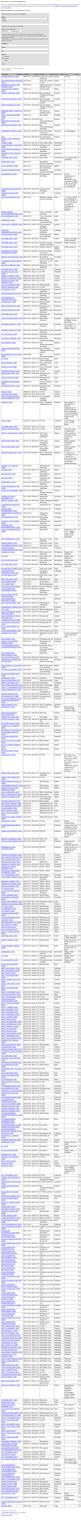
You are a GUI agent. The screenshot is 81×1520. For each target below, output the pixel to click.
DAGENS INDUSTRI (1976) (10, 310)
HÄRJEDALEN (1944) (8, 302)
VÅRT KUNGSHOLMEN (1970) (12, 318)
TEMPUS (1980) (6, 143)
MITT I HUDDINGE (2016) (10, 1014)
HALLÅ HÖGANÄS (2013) (10, 792)
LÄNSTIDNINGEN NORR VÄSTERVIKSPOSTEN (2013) (11, 646)
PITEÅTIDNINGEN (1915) (10, 216)
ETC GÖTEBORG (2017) (9, 1175)
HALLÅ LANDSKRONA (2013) (11, 687)
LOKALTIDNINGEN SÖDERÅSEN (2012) (8, 1302)
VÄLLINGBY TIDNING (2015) (11, 877)
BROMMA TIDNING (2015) (10, 881)
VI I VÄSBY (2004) (7, 584)
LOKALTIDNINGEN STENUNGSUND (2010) (9, 1000)
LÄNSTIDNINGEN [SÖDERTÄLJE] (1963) (9, 1100)
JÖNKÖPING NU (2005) (9, 1342)
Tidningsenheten (12, 1512)
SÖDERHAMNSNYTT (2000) (11, 922)
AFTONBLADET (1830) (9, 157)
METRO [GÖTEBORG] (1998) (11, 839)
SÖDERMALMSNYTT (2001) (11, 330)
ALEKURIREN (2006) (8, 581)
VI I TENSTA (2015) (8, 911)
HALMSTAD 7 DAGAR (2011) (11, 730)
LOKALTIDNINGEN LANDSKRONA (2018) (9, 1470)
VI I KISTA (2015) (7, 906)
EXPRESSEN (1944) (8, 162)
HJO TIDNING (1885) (8, 343)
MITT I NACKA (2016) (9, 1028)
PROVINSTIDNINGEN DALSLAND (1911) (9, 714)
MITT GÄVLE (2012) (8, 1161)
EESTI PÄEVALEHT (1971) (10, 1381)
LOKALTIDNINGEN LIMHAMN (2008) (8, 1273)
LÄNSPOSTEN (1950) (8, 1047)
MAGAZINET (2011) (8, 639)
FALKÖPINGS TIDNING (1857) (12, 1352)
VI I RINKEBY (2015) (8, 908)
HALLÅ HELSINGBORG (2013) (12, 685)
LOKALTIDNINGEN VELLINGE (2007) (8, 1314)
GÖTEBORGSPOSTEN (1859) (11, 1097)
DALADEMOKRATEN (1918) (11, 806)
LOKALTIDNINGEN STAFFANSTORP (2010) (9, 1294)
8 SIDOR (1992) (6, 470)
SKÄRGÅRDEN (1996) (9, 1377)
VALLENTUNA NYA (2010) (10, 586)
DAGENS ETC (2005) (8, 755)
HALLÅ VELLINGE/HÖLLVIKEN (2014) (9, 750)
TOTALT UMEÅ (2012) (9, 575)
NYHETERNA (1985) (8, 482)
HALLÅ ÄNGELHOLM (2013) (11, 794)
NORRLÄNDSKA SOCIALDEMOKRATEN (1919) (12, 213)
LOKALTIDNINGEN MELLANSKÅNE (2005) (9, 1285)
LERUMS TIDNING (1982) (10, 1108)
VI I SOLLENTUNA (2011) (10, 657)
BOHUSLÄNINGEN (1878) (10, 429)
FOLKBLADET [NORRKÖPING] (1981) (9, 509)
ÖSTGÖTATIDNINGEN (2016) (11, 1224)
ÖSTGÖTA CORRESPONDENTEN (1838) (11, 231)
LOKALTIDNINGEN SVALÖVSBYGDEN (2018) (10, 1466)
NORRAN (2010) (7, 402)
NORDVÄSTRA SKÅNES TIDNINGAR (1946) (10, 789)
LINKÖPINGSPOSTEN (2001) (11, 1374)
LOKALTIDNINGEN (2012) (10, 539)
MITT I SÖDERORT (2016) (10, 1036)
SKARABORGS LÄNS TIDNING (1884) (8, 1355)
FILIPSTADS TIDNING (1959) (11, 99)
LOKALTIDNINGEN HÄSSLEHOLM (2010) (9, 1260)
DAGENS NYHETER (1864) (10, 170)
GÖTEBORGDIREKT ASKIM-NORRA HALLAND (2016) (11, 1126)
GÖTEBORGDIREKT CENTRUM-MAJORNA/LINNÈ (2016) (11, 1115)
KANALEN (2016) (7, 1133)
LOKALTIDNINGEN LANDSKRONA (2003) (9, 589)
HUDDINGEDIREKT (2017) (10, 1489)
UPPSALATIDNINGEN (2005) (11, 690)
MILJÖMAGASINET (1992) (10, 1209)
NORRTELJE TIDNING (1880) (11, 855)
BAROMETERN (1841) (9, 174)
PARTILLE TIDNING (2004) (10, 1111)
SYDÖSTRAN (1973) (8, 289)
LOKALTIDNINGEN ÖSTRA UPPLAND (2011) (11, 617)
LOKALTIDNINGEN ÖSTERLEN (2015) (8, 1248)
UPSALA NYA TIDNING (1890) (11, 433)
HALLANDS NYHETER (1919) (11, 857)
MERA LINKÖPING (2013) (10, 683)
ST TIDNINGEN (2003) (9, 1079)
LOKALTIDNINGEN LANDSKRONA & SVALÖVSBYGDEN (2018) (10, 1475)
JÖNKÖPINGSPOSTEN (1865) (11, 1347)
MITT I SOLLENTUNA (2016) (11, 1033)
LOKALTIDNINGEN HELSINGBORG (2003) (9, 1256)
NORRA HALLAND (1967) (10, 717)
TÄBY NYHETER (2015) (9, 895)
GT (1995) (4, 359)
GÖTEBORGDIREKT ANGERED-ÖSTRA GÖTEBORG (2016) (8, 1121)
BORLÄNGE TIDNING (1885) (11, 803)
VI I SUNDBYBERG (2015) (10, 875)
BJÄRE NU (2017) (7, 1166)
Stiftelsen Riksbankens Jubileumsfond (7, 1515)
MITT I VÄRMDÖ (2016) (9, 1007)
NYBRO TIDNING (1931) (9, 694)
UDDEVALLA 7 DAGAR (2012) (12, 1091)
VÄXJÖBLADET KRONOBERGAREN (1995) (10, 526)
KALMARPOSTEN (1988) (10, 1088)
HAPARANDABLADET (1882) (11, 453)
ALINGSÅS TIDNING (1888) (11, 1104)
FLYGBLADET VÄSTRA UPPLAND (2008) (9, 595)
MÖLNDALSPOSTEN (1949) (11, 1044)
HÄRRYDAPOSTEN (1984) (10, 1106)
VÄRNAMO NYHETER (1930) (11, 1338)
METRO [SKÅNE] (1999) (9, 500)
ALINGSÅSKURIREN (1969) (11, 631)
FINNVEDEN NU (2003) (9, 1331)
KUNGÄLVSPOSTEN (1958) (10, 994)
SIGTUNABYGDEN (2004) (10, 447)
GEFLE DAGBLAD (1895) (10, 377)
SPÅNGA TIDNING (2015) (10, 886)
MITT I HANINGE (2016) (9, 1012)
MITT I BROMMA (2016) (9, 1010)
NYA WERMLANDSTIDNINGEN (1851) (10, 138)
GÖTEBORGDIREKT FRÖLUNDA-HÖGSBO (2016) (11, 1130)
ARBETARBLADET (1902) (10, 373)
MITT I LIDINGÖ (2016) (9, 1017)
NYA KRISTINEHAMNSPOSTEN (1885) (10, 121)
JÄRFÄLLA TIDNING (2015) (11, 864)
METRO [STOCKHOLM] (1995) (12, 257)
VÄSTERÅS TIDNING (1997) (11, 338)
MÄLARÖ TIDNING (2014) (10, 723)
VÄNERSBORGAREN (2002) (11, 1086)
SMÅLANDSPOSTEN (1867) (11, 306)
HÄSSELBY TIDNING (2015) (11, 884)
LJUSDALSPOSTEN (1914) (10, 917)
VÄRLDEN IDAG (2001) (9, 394)
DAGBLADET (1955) (8, 474)
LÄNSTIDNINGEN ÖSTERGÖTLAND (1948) (10, 572)
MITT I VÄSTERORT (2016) (10, 992)
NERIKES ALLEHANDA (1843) (12, 904)
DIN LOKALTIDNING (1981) (11, 603)
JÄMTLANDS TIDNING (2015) (11, 901)
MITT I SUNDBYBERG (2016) (11, 1021)
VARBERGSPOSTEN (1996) (10, 620)
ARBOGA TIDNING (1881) (10, 276)
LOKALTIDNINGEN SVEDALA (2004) (8, 1298)
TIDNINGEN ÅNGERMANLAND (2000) (10, 1232)
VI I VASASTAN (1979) (9, 334)
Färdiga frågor (56, 4)
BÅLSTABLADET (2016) (9, 1073)
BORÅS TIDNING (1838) (9, 940)
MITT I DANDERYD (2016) (10, 971)
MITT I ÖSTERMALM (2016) (11, 997)
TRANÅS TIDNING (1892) (10, 1333)
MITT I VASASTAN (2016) (10, 1372)
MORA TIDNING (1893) (9, 810)
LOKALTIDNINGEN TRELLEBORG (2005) (8, 1310)
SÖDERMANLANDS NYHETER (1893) (8, 848)
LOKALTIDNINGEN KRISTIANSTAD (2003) (9, 1252)
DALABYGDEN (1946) (9, 1056)
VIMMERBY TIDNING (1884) (11, 131)
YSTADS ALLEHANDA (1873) (11, 670)
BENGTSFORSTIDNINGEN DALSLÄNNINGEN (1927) (10, 397)
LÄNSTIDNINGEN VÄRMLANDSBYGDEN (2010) (12, 549)
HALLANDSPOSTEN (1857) (10, 859)
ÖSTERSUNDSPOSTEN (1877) (11, 293)
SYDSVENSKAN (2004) (9, 234)
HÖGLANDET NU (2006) (9, 1345)
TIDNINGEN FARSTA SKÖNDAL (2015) (8, 867)
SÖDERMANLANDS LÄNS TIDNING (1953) (10, 86)
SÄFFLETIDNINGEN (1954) (10, 105)
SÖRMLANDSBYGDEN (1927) (11, 1049)
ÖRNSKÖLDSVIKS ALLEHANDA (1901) (8, 1236)
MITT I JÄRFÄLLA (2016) (10, 1026)
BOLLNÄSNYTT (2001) (9, 924)
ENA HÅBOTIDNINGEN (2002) (12, 1459)
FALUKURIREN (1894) (9, 808)
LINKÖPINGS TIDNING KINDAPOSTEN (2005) (9, 252)
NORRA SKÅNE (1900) (9, 1215)
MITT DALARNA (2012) (9, 579)
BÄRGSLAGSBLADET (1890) (11, 278)
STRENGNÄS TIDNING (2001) (11, 831)
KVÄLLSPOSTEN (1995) (9, 166)
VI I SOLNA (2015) (7, 888)
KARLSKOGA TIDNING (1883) (12, 224)
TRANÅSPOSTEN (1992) (9, 517)
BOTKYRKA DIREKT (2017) (11, 1196)
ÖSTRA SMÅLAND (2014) (10, 773)
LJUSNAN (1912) (7, 920)
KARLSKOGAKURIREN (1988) (12, 490)
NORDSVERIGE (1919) (9, 543)
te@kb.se (24, 1512)
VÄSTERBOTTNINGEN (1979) (11, 545)
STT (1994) (5, 609)
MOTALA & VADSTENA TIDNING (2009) (9, 642)
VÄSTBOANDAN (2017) (9, 1350)
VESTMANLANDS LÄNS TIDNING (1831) (10, 281)
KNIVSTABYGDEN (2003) (10, 441)
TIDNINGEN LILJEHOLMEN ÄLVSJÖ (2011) (11, 660)
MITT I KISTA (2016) (8, 973)
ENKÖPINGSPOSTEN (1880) (11, 1140)
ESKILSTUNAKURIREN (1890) (12, 841)
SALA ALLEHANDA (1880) (10, 285)
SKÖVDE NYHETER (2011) (10, 1340)
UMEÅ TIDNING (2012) (9, 704)
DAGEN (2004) (6, 392)
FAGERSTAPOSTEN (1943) (10, 371)
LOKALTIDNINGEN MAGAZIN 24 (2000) (8, 599)
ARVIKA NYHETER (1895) (10, 93)
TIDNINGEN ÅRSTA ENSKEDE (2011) (8, 497)
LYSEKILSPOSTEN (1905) (10, 76)
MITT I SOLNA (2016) (8, 1019)
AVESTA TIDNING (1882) (10, 287)
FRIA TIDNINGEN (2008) (9, 1491)
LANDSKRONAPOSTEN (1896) (12, 785)
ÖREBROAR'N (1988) (8, 1154)
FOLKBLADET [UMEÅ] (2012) (11, 568)
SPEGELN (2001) (7, 1163)
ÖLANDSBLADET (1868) (9, 696)
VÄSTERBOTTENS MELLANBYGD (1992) (9, 654)
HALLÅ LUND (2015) (8, 927)
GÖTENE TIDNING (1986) (10, 719)
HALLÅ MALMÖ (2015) (9, 929)
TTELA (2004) (6, 421)
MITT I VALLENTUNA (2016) (11, 1038)
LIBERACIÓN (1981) (8, 1206)
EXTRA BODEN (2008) (9, 363)
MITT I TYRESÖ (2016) (9, 1370)
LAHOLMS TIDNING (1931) (10, 1218)
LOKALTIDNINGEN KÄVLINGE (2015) (8, 1269)
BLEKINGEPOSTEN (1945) (10, 386)
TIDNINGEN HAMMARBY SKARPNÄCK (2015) (10, 871)
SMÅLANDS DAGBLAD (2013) (12, 1358)
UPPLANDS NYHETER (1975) (11, 1062)
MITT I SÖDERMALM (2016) (11, 1024)
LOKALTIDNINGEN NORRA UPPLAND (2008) (11, 612)
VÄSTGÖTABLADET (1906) (10, 1367)
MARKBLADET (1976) (9, 633)
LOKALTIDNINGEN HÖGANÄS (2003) (8, 1265)
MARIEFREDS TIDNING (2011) (12, 607)
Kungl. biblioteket (6, 1512)
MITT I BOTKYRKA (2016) (10, 968)
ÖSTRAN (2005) (6, 478)
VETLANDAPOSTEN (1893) (10, 1335)
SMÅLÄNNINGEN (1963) (10, 1365)
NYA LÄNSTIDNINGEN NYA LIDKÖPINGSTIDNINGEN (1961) (11, 700)
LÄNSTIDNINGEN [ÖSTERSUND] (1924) (8, 298)
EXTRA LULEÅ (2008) (9, 367)
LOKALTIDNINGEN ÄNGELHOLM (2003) (8, 1323)
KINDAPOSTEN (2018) (9, 1481)
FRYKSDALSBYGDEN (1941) (11, 125)
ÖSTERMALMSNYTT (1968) (11, 324)
